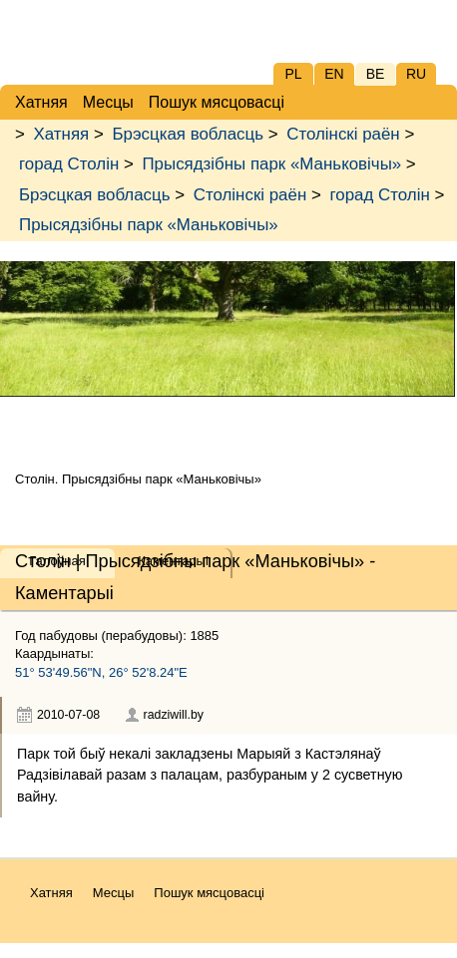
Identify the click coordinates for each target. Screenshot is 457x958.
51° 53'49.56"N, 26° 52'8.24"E (101, 672)
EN (333, 74)
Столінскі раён (343, 134)
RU (416, 74)
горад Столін (69, 164)
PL (292, 74)
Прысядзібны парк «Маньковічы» (271, 164)
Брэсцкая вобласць (187, 134)
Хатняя (62, 134)
